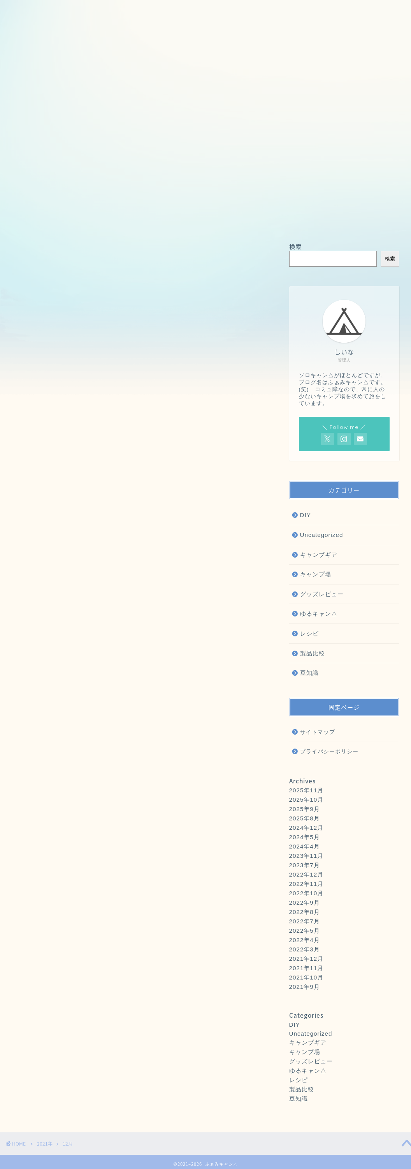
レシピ (309, 633)
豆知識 (309, 673)
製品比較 (312, 653)
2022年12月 (306, 874)
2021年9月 (304, 986)
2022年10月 (306, 893)
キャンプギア (318, 554)
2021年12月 (306, 958)
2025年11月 (306, 790)
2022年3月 (304, 949)
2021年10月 (306, 977)
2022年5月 (304, 930)
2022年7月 (304, 921)
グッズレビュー (322, 594)
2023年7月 (304, 865)
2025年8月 (304, 818)
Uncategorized (321, 534)
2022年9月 (304, 902)
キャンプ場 (315, 574)
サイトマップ (317, 732)
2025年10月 (306, 799)
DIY (305, 515)
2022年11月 (306, 883)
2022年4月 (304, 940)
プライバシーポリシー (329, 752)
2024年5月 (304, 837)
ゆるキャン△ (318, 613)
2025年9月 (304, 809)
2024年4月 (304, 846)
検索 (295, 246)
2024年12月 (306, 827)
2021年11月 (306, 968)
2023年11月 (306, 855)
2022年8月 (304, 912)
